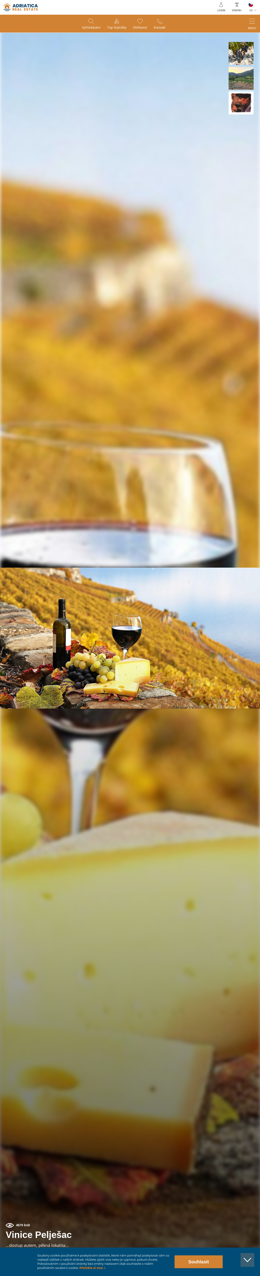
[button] (241, 53)
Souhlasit (198, 1261)
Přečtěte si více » (92, 1268)
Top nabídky (116, 27)
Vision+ (237, 10)
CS (250, 10)
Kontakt (160, 27)
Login (221, 10)
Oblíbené (140, 27)
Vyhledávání (91, 27)
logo (20, 7)
